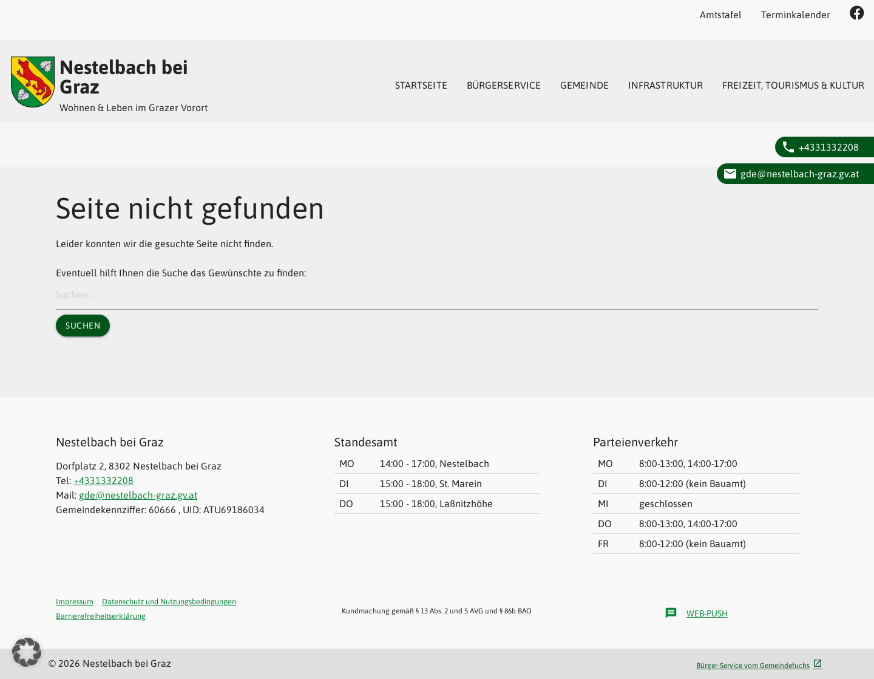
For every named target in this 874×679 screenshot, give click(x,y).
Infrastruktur (665, 85)
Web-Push (696, 613)
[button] (26, 652)
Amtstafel (721, 14)
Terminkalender (795, 14)
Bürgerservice (504, 85)
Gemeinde (584, 85)
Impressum (74, 601)
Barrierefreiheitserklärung (101, 616)
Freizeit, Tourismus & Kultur (793, 85)
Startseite (421, 85)
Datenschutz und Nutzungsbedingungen (169, 601)
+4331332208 (829, 147)
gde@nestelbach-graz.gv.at (799, 173)
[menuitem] (421, 85)
